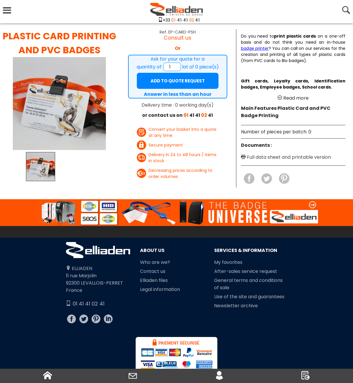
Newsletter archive (236, 305)
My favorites (228, 262)
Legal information (160, 289)
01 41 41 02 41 (85, 303)
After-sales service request (245, 271)
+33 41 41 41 (181, 20)
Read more (293, 98)
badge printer (255, 48)
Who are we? (155, 262)
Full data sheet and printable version (286, 157)
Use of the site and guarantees (249, 296)
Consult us (177, 37)
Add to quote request (178, 81)
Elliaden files (154, 280)
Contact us (152, 271)
